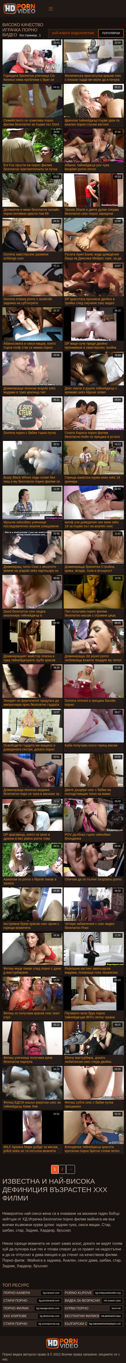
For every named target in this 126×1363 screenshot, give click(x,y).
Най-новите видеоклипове (73, 33)
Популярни (111, 33)
